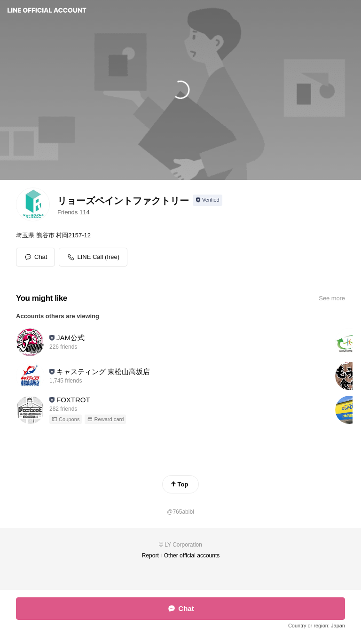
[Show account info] (207, 200)
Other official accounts (192, 555)
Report (150, 555)
